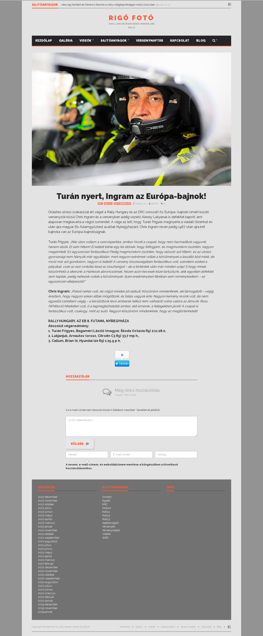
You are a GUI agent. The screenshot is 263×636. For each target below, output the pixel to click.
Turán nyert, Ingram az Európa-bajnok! (131, 196)
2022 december (48, 496)
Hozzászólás (77, 376)
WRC (105, 537)
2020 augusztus (48, 582)
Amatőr (107, 496)
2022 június (45, 511)
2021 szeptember (48, 537)
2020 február (46, 597)
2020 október (46, 574)
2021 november (47, 530)
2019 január (45, 611)
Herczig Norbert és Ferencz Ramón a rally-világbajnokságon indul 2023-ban (109, 4)
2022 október (46, 504)
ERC (100, 204)
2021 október (46, 533)
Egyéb (106, 500)
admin (154, 203)
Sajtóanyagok (114, 40)
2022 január (45, 526)
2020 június (45, 589)
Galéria (66, 40)
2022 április (45, 519)
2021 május (45, 552)
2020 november (48, 571)
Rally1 (108, 204)
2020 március (46, 593)
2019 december (48, 604)
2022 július (44, 508)
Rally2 (106, 515)
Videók (86, 40)
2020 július (45, 585)
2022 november (48, 500)
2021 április (45, 556)
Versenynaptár (149, 40)
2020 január (45, 600)
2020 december (48, 567)
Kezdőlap (43, 40)
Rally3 (106, 519)
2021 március (46, 559)
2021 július (44, 545)
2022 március (46, 522)
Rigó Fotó (131, 18)
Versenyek (108, 526)
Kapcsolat (179, 40)
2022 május (45, 515)
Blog (200, 40)
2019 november (48, 608)
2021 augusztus (47, 541)
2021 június (45, 548)
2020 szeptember (49, 578)
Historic (106, 508)
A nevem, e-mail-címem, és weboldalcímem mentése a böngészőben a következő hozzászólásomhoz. (122, 466)
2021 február (46, 563)
